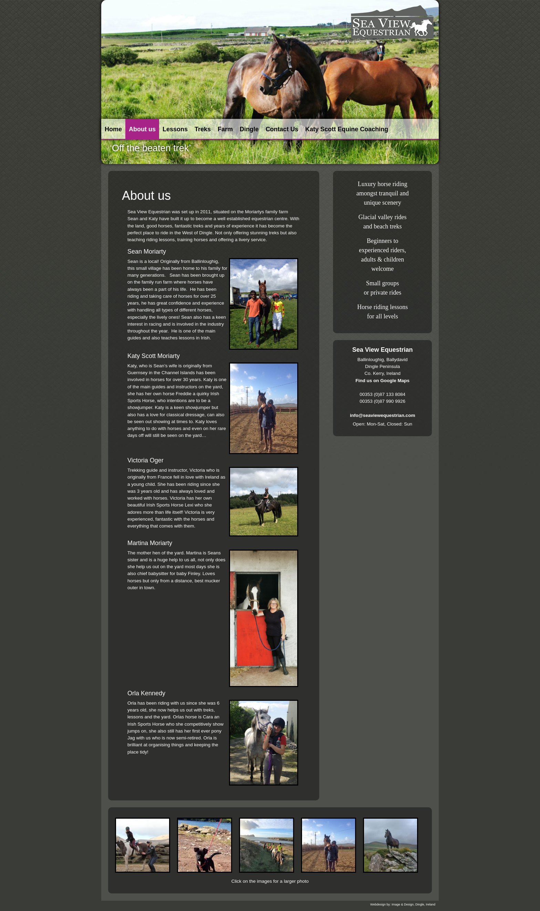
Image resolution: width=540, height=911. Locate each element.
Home (113, 129)
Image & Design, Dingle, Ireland (413, 904)
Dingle (249, 129)
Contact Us (282, 129)
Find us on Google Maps (382, 380)
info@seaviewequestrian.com (382, 415)
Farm (225, 129)
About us (142, 129)
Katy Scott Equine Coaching (346, 129)
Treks (203, 129)
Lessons (175, 129)
